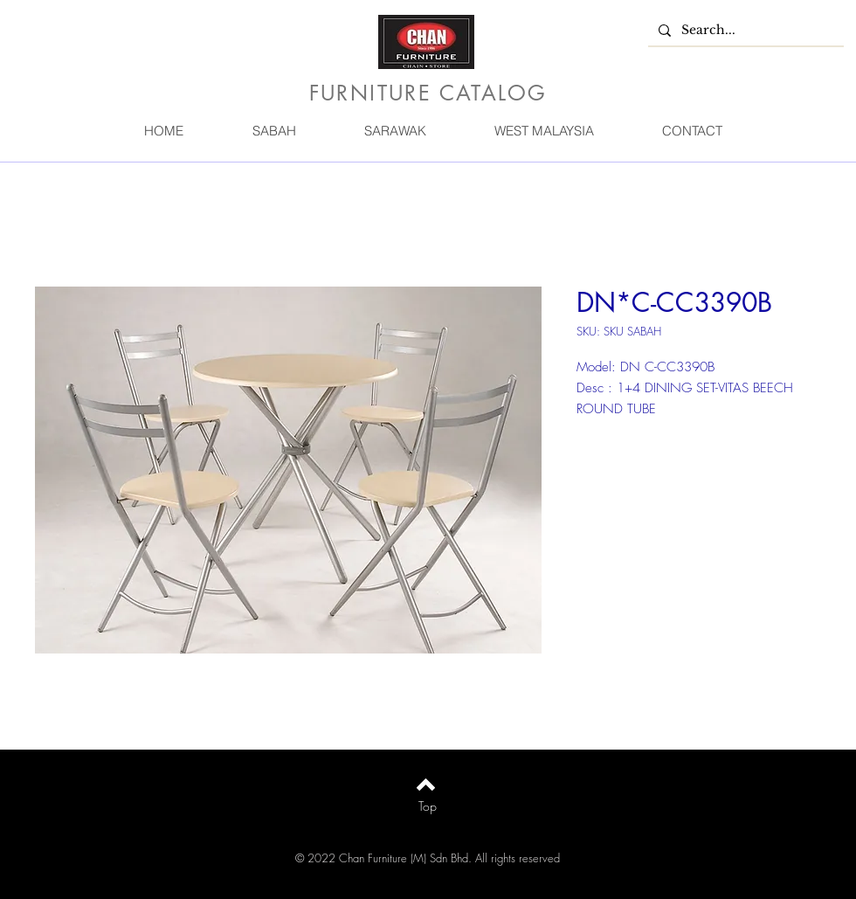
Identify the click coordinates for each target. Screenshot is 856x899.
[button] (273, 130)
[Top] (427, 806)
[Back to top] (426, 784)
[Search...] (744, 30)
